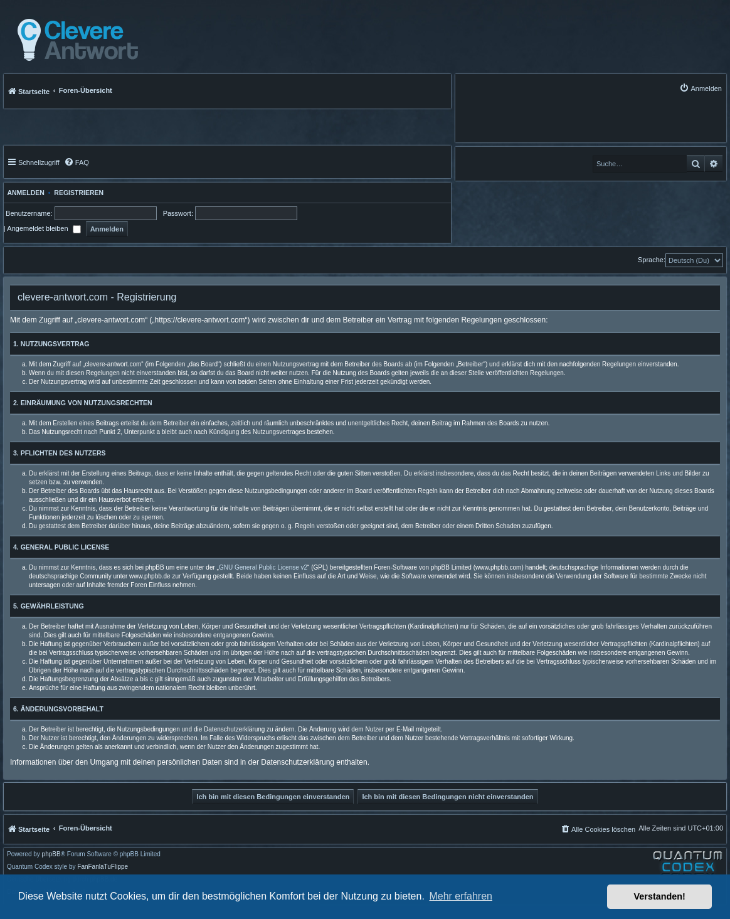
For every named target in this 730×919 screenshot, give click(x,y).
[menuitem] (700, 88)
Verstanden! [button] (659, 896)
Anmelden (24, 192)
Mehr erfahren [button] (460, 896)
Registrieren (78, 192)
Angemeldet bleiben (43, 228)
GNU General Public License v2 (263, 567)
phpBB (51, 854)
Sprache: (651, 259)
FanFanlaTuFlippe (102, 867)
